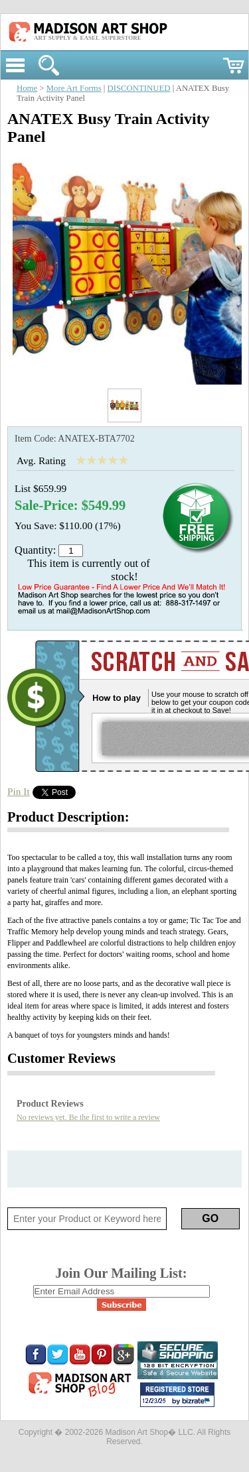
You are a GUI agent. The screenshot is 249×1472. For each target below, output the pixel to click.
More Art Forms (74, 88)
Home (27, 88)
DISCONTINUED (139, 88)
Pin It (18, 791)
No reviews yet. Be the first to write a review (88, 1117)
